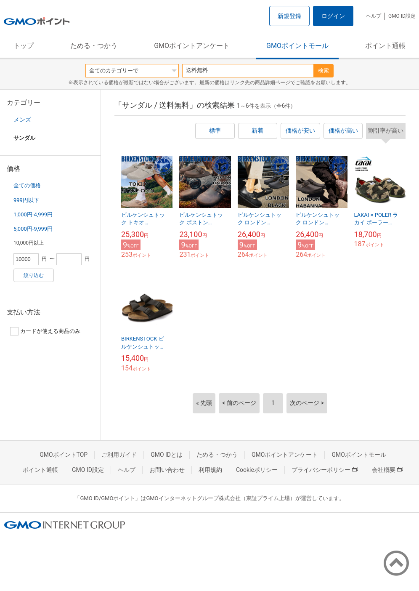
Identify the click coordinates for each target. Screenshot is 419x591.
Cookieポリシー (257, 469)
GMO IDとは (167, 454)
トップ (23, 46)
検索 (323, 70)
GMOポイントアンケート (192, 46)
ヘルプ (373, 16)
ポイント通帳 (385, 46)
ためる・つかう (93, 46)
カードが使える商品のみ (45, 331)
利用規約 (210, 469)
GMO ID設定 (402, 16)
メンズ (22, 119)
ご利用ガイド (119, 454)
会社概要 (387, 469)
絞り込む (34, 275)
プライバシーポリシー (325, 469)
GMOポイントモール (297, 46)
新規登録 (289, 16)
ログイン (333, 16)
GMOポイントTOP (64, 454)
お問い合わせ (167, 469)
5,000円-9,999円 (33, 229)
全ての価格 (27, 185)
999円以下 (26, 200)
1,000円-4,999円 (33, 214)
